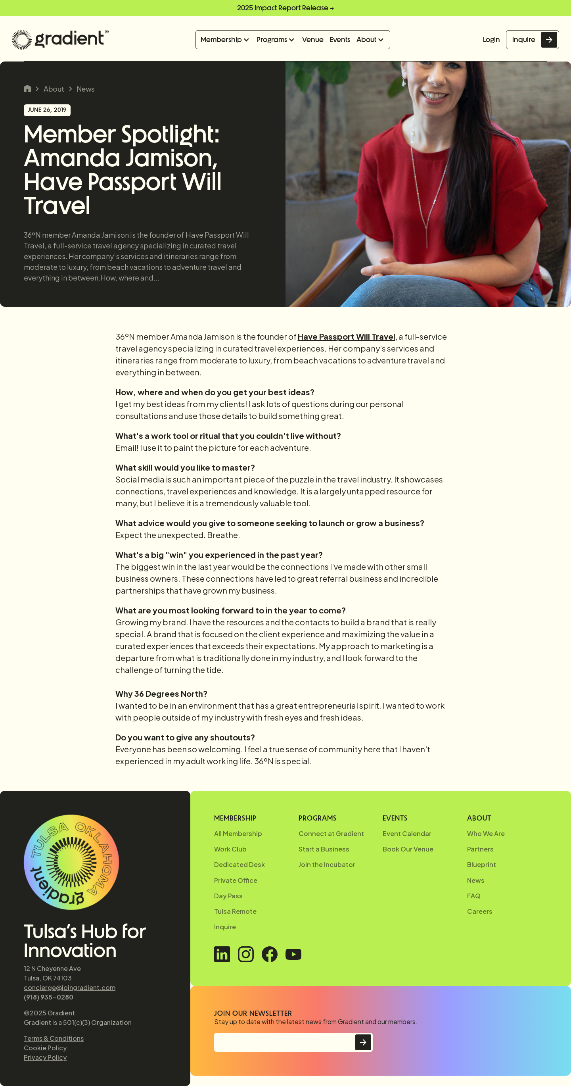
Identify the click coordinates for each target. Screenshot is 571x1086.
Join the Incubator (327, 864)
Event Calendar (407, 833)
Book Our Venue (408, 849)
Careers (479, 911)
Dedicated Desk (239, 864)
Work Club (230, 849)
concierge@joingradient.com (69, 987)
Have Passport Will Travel (346, 336)
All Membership (238, 833)
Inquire (523, 39)
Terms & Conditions (54, 1038)
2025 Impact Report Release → (285, 8)
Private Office (235, 880)
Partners (480, 849)
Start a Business (324, 849)
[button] (225, 40)
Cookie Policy (45, 1048)
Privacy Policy (45, 1057)
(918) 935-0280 (48, 997)
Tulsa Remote (235, 911)
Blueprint (481, 864)
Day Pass (228, 896)
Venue (313, 39)
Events (340, 39)
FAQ (474, 896)
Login (491, 39)
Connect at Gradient (331, 833)
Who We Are (486, 833)
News (86, 88)
